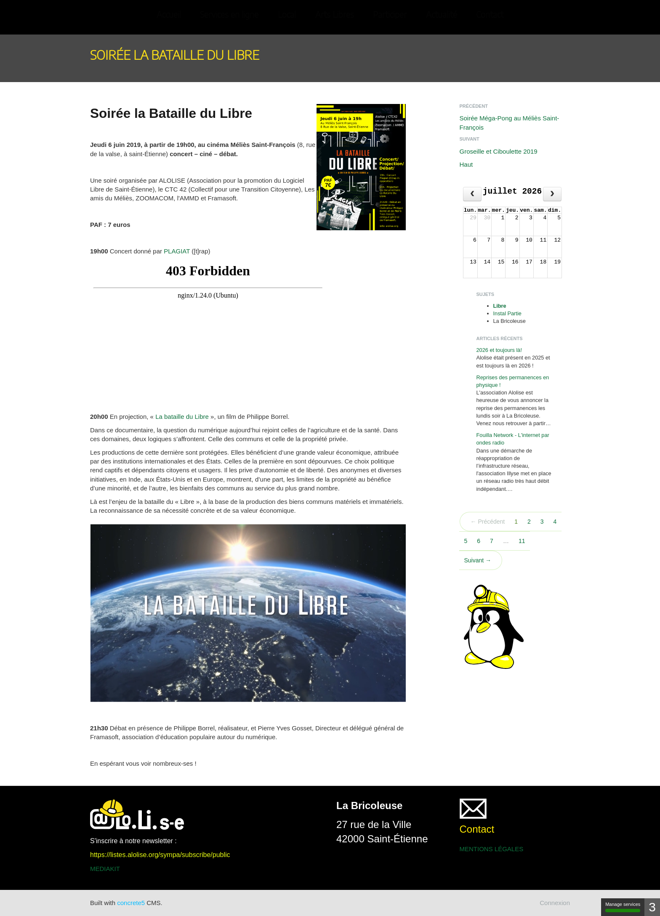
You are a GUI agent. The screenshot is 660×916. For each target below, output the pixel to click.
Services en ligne (229, 15)
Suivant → (478, 560)
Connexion (555, 902)
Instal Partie (507, 313)
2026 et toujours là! (499, 350)
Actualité (441, 15)
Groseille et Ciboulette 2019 (499, 151)
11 (522, 541)
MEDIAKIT (105, 868)
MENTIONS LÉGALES (492, 848)
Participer (390, 15)
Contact (489, 15)
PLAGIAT (177, 251)
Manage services (622, 907)
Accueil (169, 15)
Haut (466, 164)
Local (287, 15)
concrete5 (131, 902)
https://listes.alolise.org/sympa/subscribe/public (160, 854)
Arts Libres (334, 15)
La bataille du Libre (182, 416)
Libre (499, 306)
